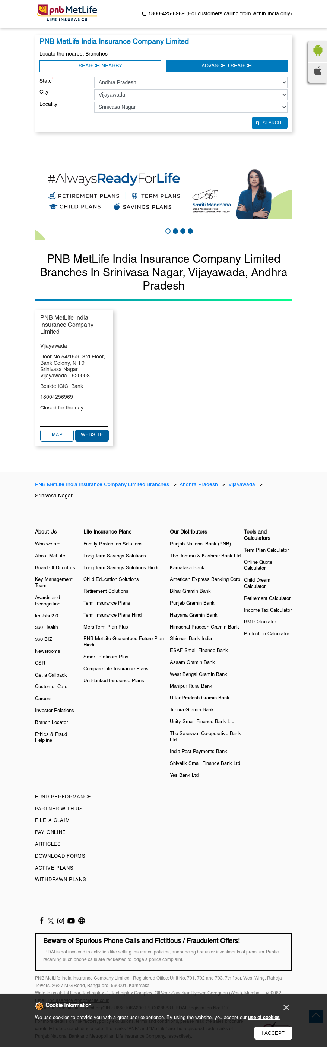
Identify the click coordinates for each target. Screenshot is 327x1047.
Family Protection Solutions (113, 544)
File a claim (52, 821)
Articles (48, 844)
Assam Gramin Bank (192, 663)
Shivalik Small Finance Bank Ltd (205, 764)
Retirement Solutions (105, 591)
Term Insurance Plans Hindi (113, 615)
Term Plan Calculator (266, 550)
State (46, 81)
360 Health (46, 628)
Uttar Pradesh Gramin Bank (199, 698)
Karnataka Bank (187, 568)
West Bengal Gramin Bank (198, 675)
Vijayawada (241, 485)
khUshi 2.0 (46, 616)
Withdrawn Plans (60, 880)
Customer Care (51, 687)
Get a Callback (51, 675)
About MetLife (50, 556)
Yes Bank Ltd (184, 776)
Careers (43, 699)
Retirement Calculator (267, 599)
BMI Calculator (260, 622)
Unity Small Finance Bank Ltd (202, 722)
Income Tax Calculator (268, 610)
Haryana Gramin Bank (194, 615)
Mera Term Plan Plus (105, 627)
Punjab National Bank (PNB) (200, 544)
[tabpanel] (163, 192)
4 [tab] (189, 230)
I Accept (273, 1033)
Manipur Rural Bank (191, 686)
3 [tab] (182, 230)
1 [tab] (167, 230)
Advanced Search (226, 66)
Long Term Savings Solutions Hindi (120, 568)
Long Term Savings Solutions (114, 556)
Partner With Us (59, 809)
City (43, 92)
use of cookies (264, 1018)
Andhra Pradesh (199, 485)
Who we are (47, 544)
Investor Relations (54, 711)
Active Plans (54, 868)
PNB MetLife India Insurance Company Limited (66, 325)
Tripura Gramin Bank (192, 710)
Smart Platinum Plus (105, 657)
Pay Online (50, 833)
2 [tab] (175, 230)
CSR (40, 663)
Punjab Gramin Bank (192, 603)
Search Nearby (100, 66)
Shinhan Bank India (191, 639)
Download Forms (60, 856)
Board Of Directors (55, 568)
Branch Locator (51, 723)
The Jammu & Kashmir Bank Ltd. (206, 556)
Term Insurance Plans (106, 603)
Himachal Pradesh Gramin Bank (204, 627)
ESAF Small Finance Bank (199, 651)
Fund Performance (63, 797)
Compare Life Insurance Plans (116, 669)
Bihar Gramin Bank (190, 591)
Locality (48, 104)
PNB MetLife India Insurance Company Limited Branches (103, 485)
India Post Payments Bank (198, 752)
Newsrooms (47, 651)
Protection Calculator (266, 634)
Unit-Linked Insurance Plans (113, 681)
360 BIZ (43, 640)
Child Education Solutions (111, 580)
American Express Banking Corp (205, 580)
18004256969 (56, 397)
